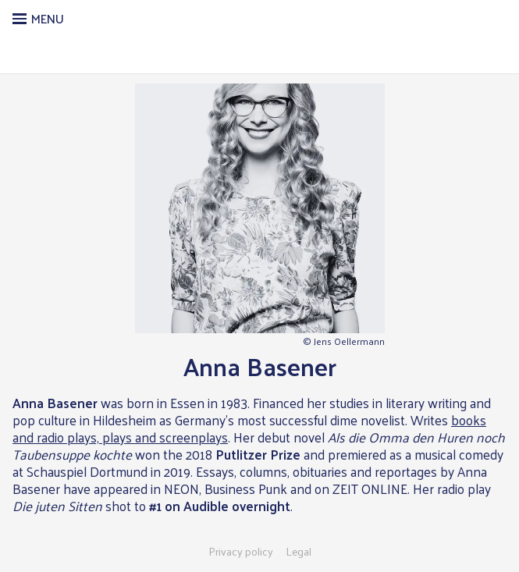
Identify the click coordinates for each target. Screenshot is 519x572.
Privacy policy (240, 552)
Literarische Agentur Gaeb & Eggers (259, 51)
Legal (298, 552)
